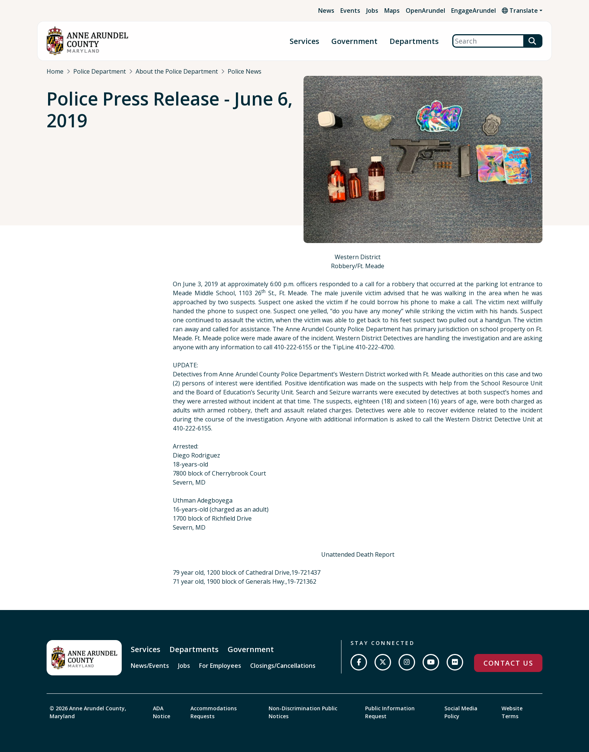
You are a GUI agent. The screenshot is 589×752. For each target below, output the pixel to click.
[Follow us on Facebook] (358, 662)
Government (354, 41)
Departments (414, 41)
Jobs (372, 10)
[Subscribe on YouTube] (431, 662)
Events (350, 10)
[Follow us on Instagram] (407, 662)
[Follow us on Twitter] (383, 662)
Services (304, 41)
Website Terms (512, 712)
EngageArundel (473, 10)
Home (55, 71)
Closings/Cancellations (283, 665)
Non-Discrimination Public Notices (303, 712)
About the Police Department (177, 71)
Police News (244, 71)
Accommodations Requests (213, 712)
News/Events (150, 665)
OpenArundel (425, 10)
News (326, 10)
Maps (392, 10)
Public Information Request (390, 712)
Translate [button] (520, 10)
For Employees (220, 665)
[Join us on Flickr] (455, 662)
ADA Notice (161, 712)
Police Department (99, 71)
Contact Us (508, 662)
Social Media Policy (460, 712)
